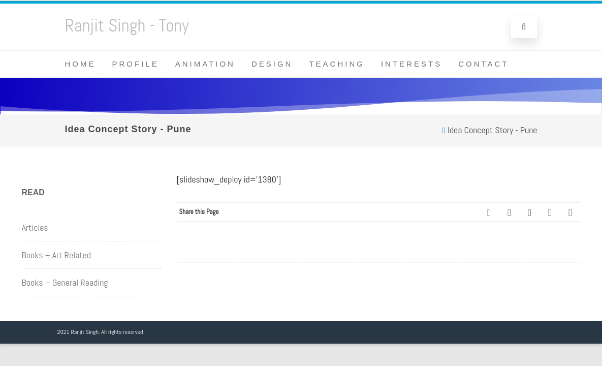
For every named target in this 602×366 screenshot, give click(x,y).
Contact (483, 63)
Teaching (337, 63)
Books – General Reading (65, 282)
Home (80, 63)
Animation (205, 63)
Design (272, 63)
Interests (411, 63)
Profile (135, 63)
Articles (35, 227)
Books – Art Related (56, 255)
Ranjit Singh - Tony (127, 25)
